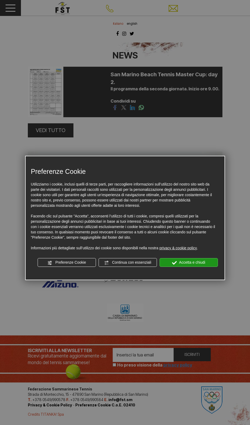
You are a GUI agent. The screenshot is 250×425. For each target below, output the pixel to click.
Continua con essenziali (127, 262)
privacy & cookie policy (178, 248)
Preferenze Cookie (66, 262)
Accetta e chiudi (188, 262)
